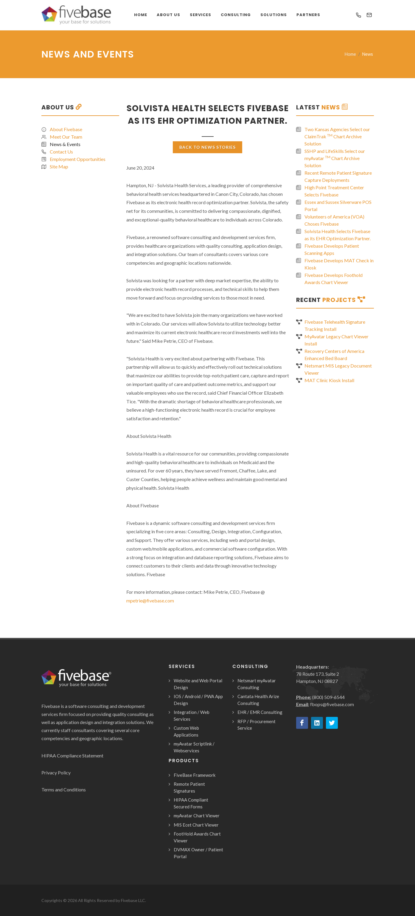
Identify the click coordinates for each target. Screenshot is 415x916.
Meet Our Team (66, 137)
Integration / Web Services (191, 715)
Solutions (273, 15)
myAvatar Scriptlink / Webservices (194, 747)
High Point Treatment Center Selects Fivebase (334, 191)
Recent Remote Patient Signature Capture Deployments (338, 176)
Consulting (236, 15)
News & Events (65, 144)
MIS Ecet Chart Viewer (196, 824)
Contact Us (61, 151)
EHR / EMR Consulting (259, 712)
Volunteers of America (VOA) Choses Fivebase (334, 220)
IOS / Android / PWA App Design (198, 700)
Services (200, 15)
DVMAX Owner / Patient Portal (198, 853)
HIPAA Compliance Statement (72, 755)
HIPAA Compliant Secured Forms (191, 803)
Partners (308, 15)
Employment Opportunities (77, 159)
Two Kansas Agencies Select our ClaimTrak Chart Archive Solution (337, 136)
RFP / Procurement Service (256, 725)
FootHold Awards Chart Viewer (197, 837)
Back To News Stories (207, 147)
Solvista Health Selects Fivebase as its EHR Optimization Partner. (337, 234)
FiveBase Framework (194, 775)
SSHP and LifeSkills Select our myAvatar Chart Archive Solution (334, 158)
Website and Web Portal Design (198, 684)
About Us (168, 15)
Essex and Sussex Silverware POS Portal (338, 205)
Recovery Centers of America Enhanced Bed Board (334, 354)
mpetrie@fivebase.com (150, 600)
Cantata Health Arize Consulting (258, 700)
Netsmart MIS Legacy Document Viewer (338, 369)
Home (350, 54)
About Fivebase (66, 129)
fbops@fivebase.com (332, 704)
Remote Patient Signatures (189, 787)
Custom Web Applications (186, 731)
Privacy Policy (56, 772)
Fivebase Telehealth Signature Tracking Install (334, 325)
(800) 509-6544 (328, 697)
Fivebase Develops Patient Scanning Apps (331, 249)
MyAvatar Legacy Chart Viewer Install (336, 340)
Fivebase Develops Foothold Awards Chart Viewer (333, 278)
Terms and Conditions (63, 789)
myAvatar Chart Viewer (197, 815)
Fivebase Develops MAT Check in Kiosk (339, 264)
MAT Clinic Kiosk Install (329, 380)
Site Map (59, 166)
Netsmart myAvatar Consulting (256, 684)
